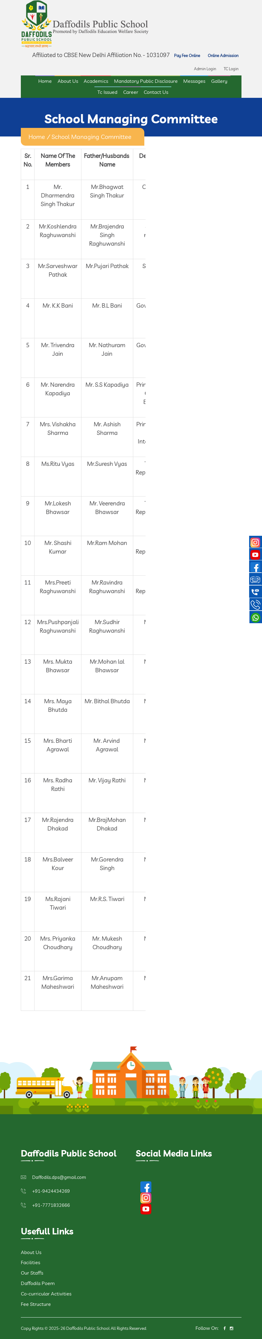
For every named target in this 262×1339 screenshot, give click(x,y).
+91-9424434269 (51, 1191)
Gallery (219, 81)
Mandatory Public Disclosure (146, 81)
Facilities (30, 1262)
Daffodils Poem (38, 1283)
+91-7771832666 (51, 1205)
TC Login (231, 68)
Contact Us (156, 92)
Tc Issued (107, 92)
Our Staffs (32, 1273)
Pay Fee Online (187, 55)
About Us (68, 81)
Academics (96, 81)
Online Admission (223, 55)
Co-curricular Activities (46, 1294)
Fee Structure (36, 1304)
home (36, 136)
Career (130, 92)
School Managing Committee (91, 136)
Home (45, 81)
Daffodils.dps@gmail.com (59, 1177)
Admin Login (205, 68)
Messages (194, 81)
